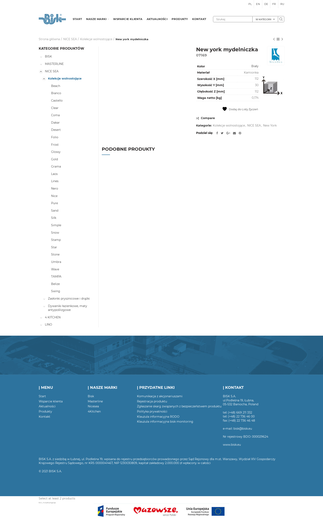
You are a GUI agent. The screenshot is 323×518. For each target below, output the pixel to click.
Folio (54, 137)
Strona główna (49, 39)
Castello (57, 100)
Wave (55, 269)
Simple (56, 225)
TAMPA (56, 276)
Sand (54, 210)
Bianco (56, 93)
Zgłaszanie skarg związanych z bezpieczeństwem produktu (179, 406)
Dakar (55, 122)
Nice (54, 196)
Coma (55, 115)
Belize (55, 284)
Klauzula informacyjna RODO (158, 416)
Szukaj (281, 19)
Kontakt (44, 416)
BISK (48, 56)
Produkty (45, 411)
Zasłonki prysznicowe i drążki (69, 298)
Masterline (95, 401)
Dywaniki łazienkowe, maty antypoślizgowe (67, 308)
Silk (53, 218)
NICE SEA (70, 39)
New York (270, 125)
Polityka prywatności (152, 411)
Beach (55, 86)
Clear (55, 108)
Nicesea (93, 406)
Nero (54, 188)
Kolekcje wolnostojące (96, 39)
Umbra (56, 262)
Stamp (56, 240)
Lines (55, 181)
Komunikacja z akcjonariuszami (160, 396)
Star (54, 247)
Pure (54, 203)
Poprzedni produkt (274, 39)
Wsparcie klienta (51, 401)
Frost (55, 144)
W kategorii (263, 19)
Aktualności (47, 406)
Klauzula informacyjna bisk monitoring (165, 421)
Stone (55, 254)
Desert (56, 130)
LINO (48, 324)
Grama (56, 166)
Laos (54, 174)
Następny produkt (282, 39)
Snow (55, 232)
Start (42, 396)
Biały (255, 66)
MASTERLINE (54, 64)
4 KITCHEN (53, 317)
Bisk (91, 396)
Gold (54, 159)
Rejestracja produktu (152, 401)
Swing (55, 291)
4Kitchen (94, 411)
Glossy (56, 152)
